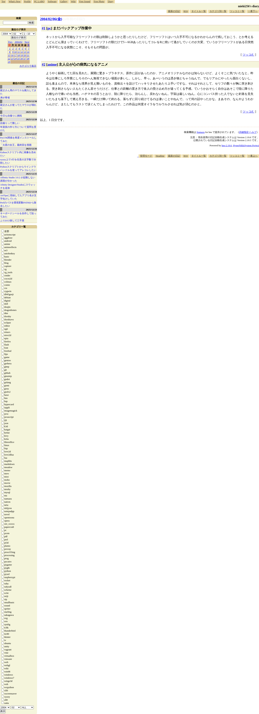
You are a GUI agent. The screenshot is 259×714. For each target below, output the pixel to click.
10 (15, 51)
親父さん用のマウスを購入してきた (18, 92)
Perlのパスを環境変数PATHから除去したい (18, 204)
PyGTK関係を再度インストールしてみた (18, 139)
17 (15, 55)
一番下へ (253, 11)
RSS (186, 11)
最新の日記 (174, 11)
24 (15, 58)
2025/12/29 (31, 112)
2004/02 (19, 41)
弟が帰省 (5, 97)
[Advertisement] (191, 169)
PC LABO (39, 1)
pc (49, 28)
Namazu (201, 132)
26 (22, 58)
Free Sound (84, 1)
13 (25, 51)
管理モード (146, 155)
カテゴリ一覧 (18, 226)
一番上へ (253, 155)
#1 (43, 28)
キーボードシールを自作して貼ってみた (18, 215)
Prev (10, 41)
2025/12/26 (31, 148)
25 (18, 58)
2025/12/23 (31, 209)
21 (28, 55)
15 (9, 55)
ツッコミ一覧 (237, 11)
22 (9, 58)
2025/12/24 (31, 191)
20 (25, 55)
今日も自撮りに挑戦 (11, 115)
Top (3, 1)
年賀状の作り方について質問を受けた (18, 129)
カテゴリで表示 (27, 66)
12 (22, 51)
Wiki (73, 1)
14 (28, 51)
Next (26, 41)
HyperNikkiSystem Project (246, 145)
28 (28, 58)
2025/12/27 (31, 134)
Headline (160, 155)
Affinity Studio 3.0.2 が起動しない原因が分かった (17, 179)
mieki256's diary (248, 6)
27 (25, 58)
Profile (27, 1)
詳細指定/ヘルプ (248, 132)
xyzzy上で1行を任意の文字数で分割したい (18, 161)
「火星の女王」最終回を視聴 (15, 145)
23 (12, 58)
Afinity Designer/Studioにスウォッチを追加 (17, 186)
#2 (43, 64)
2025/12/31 (31, 86)
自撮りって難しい (9, 123)
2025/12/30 (31, 101)
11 (18, 51)
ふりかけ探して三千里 (12, 220)
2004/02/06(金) (51, 19)
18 (18, 55)
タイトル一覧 (198, 11)
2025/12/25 (31, 173)
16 (12, 55)
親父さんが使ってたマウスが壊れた (18, 107)
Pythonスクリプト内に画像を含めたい (18, 154)
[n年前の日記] (74, 19)
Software (52, 1)
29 (9, 61)
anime (52, 64)
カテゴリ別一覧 (218, 11)
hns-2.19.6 (227, 145)
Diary (110, 1)
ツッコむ (248, 54)
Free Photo (99, 1)
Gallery (63, 1)
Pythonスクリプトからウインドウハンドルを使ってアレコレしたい (18, 168)
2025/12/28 (31, 119)
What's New (14, 1)
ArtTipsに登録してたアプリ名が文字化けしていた (18, 197)
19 (22, 55)
